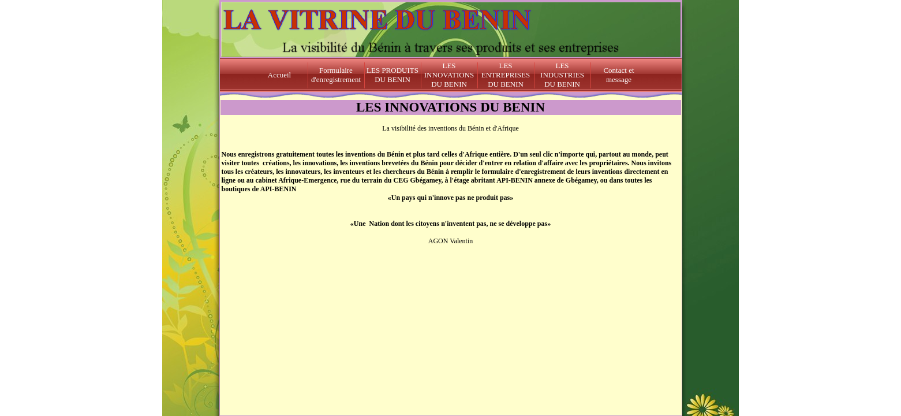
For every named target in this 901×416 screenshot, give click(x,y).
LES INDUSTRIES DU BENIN (562, 74)
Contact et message (618, 75)
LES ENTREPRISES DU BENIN (505, 74)
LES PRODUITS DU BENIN (392, 75)
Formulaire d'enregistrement (336, 75)
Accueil (279, 74)
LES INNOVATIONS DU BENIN (449, 74)
